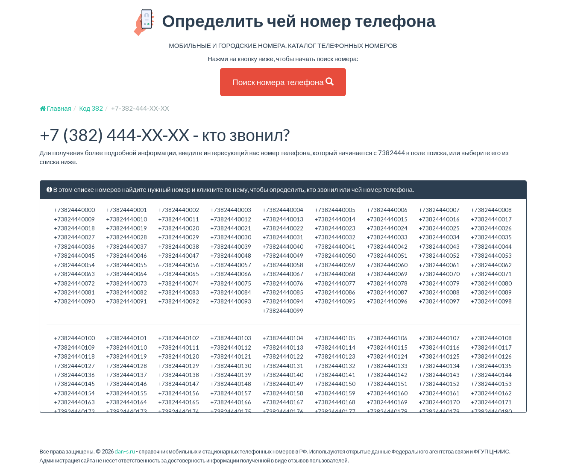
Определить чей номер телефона (283, 22)
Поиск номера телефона (283, 82)
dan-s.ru (124, 451)
